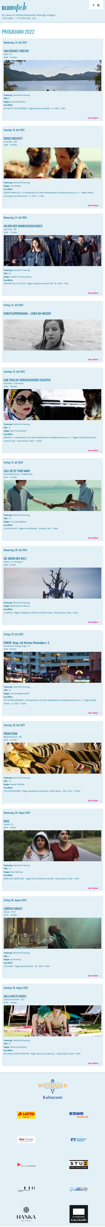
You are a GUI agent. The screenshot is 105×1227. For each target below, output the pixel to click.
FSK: (6, 98)
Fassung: (8, 95)
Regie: (7, 101)
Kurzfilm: (8, 105)
